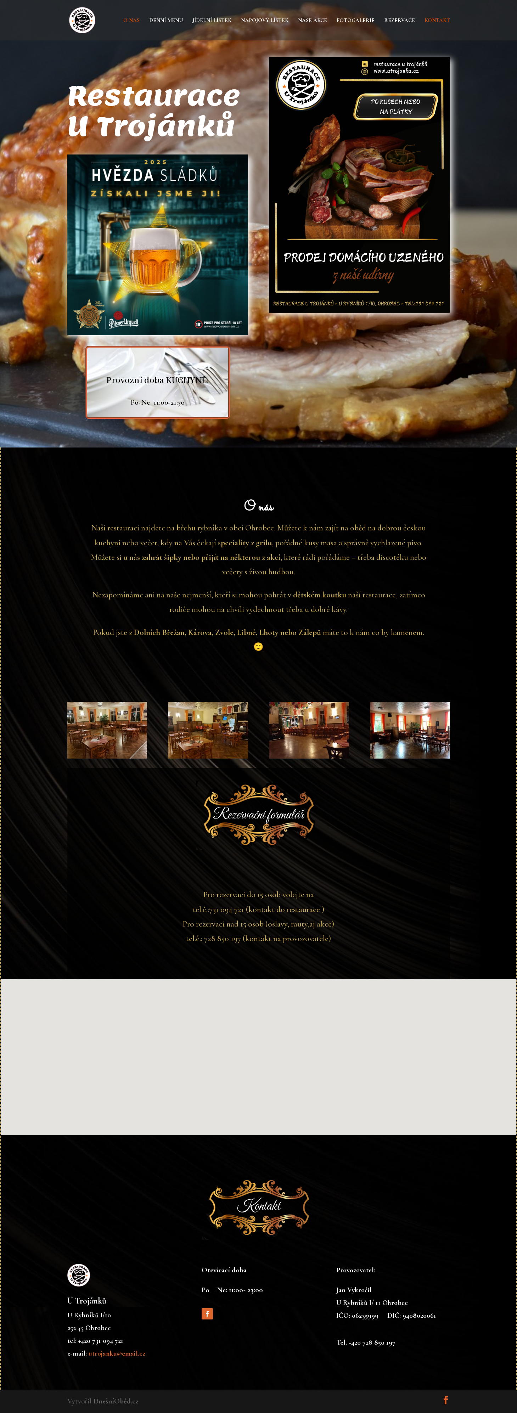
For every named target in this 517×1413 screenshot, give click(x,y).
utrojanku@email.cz (117, 1353)
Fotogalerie (356, 20)
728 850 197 (222, 939)
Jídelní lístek (211, 20)
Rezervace (399, 20)
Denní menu (166, 20)
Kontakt (437, 20)
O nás (131, 20)
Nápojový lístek (264, 20)
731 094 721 (227, 911)
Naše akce (312, 20)
